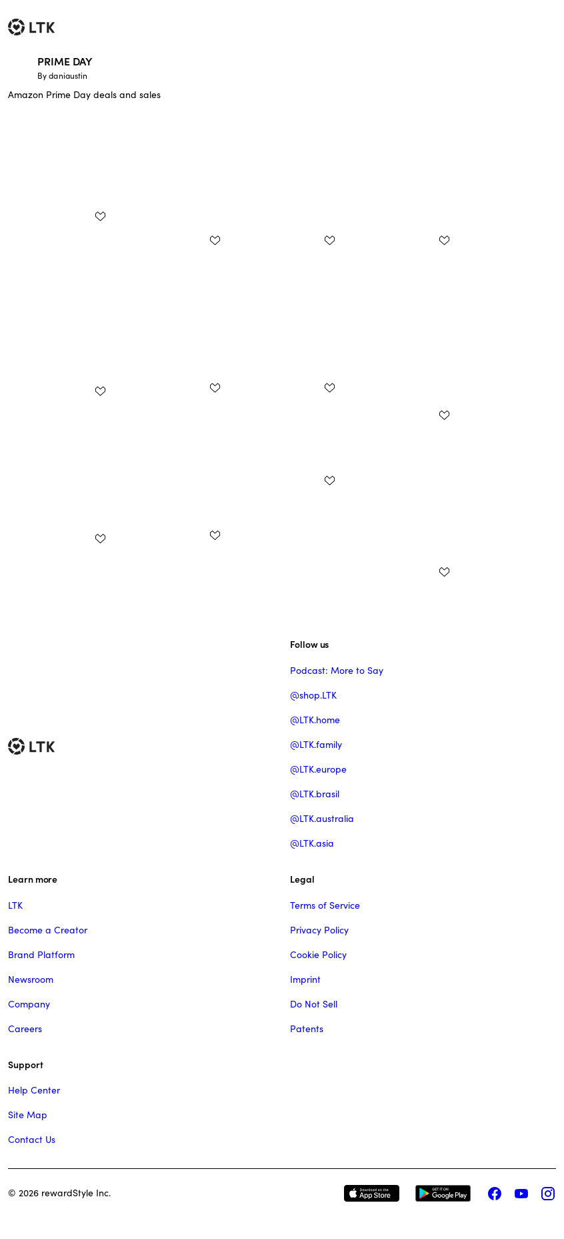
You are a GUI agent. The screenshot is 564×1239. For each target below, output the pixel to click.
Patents (306, 1029)
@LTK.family (316, 745)
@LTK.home (315, 720)
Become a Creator (47, 930)
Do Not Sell (313, 1004)
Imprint (305, 979)
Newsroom (30, 979)
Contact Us (31, 1140)
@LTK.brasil (314, 794)
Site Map (27, 1115)
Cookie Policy (318, 955)
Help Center (34, 1090)
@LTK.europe (318, 769)
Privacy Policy (319, 930)
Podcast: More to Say (336, 671)
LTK (15, 905)
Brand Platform (41, 955)
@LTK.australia (322, 819)
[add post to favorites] (100, 216)
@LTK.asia (312, 843)
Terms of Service (325, 905)
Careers (25, 1029)
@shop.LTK (313, 695)
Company (29, 1004)
